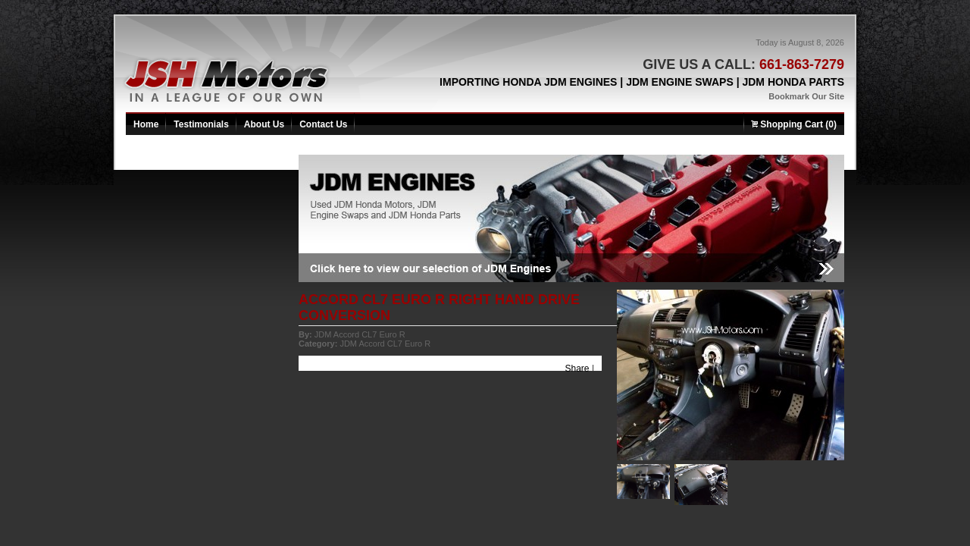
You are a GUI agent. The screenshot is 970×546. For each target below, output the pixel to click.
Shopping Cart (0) (794, 124)
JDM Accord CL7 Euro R (359, 334)
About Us (264, 124)
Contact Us (323, 124)
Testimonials (201, 124)
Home (145, 124)
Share (577, 368)
